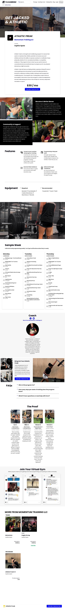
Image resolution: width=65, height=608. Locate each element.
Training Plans (49, 2)
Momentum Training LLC (23, 40)
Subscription (17, 541)
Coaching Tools (41, 2)
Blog (54, 2)
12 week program (16, 578)
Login (57, 2)
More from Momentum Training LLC (32, 320)
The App (35, 2)
